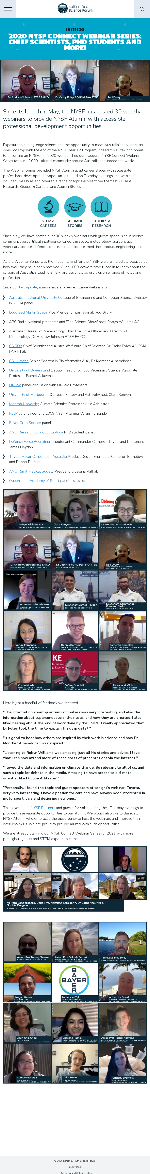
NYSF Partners (43, 807)
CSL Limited (19, 361)
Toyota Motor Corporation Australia (38, 456)
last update (28, 287)
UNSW (15, 385)
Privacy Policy (75, 1167)
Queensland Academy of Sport (34, 480)
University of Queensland (29, 370)
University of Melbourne (29, 394)
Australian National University (33, 297)
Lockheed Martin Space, (29, 312)
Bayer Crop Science (25, 422)
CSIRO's (15, 346)
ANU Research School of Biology (36, 432)
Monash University (24, 403)
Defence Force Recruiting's (30, 441)
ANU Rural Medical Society (31, 471)
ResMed (16, 413)
